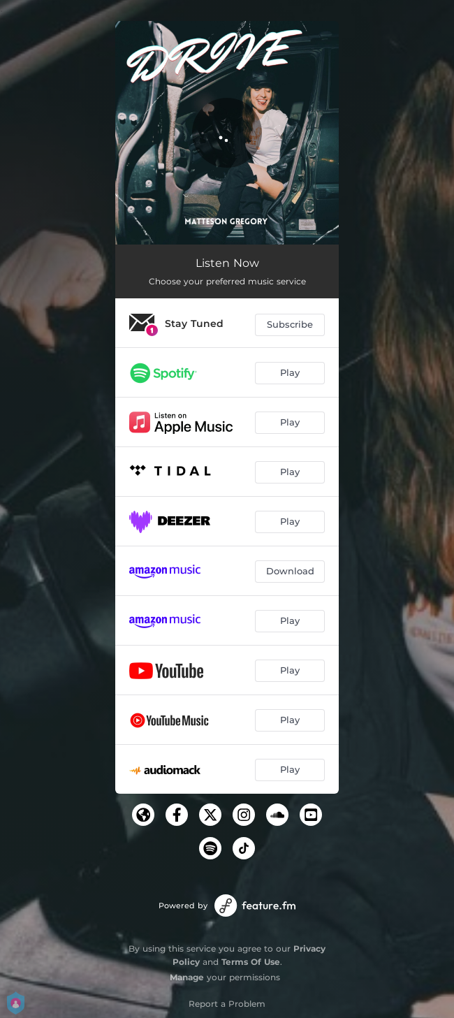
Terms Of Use (250, 962)
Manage (187, 977)
